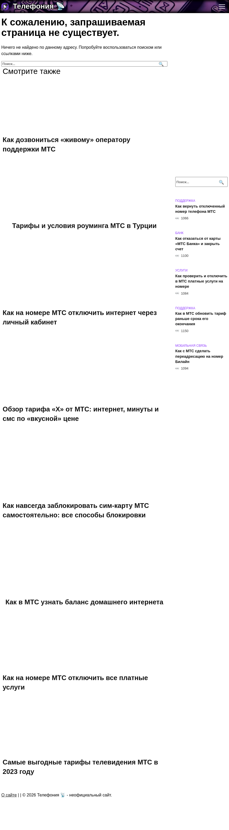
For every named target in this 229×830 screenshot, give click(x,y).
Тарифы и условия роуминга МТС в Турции (84, 225)
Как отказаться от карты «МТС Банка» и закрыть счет (198, 243)
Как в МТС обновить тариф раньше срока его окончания (200, 319)
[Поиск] (160, 64)
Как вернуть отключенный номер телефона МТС (200, 209)
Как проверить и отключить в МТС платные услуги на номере (201, 281)
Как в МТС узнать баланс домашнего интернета (84, 602)
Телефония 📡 (39, 6)
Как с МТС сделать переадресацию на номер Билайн (199, 356)
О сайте (9, 795)
